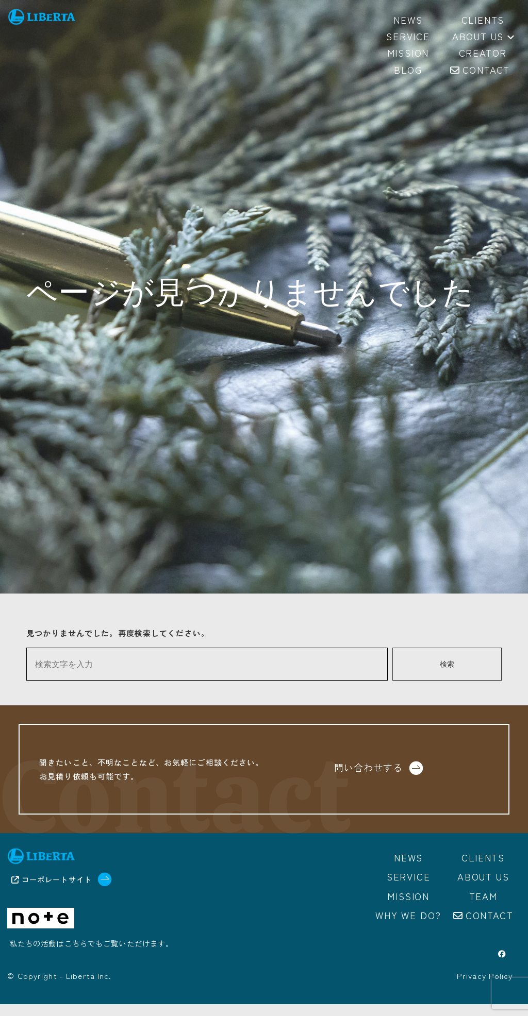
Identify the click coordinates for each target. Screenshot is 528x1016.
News (408, 871)
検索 (447, 664)
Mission (408, 908)
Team (483, 908)
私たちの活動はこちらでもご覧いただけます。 (92, 958)
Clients (483, 871)
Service (409, 889)
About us (483, 37)
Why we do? (408, 927)
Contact (490, 927)
